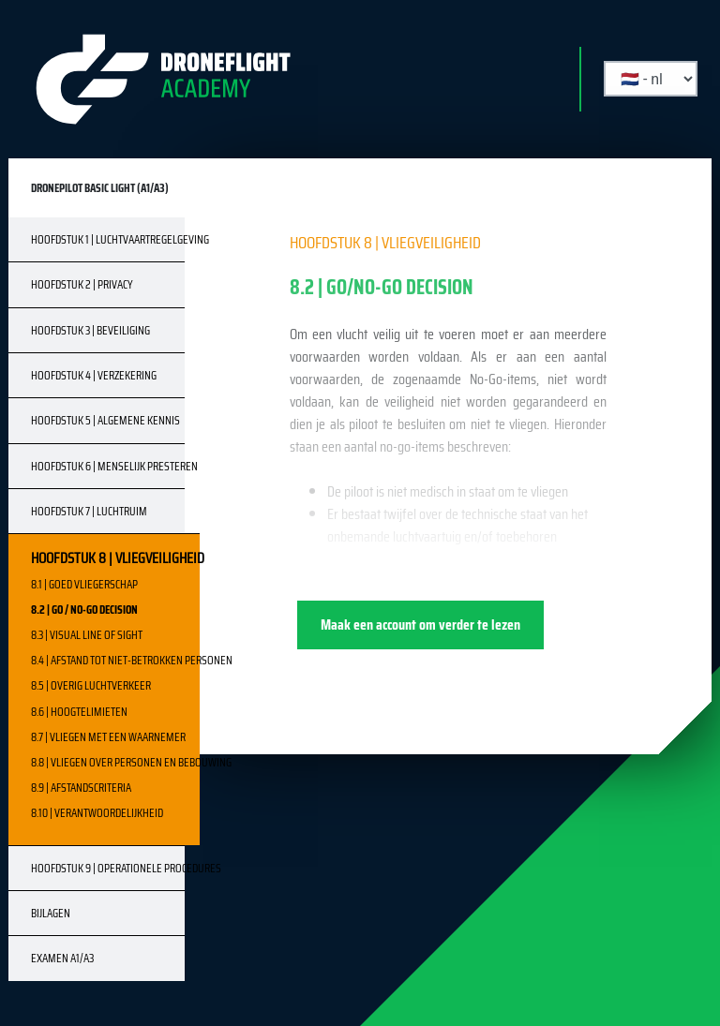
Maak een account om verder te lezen (420, 624)
